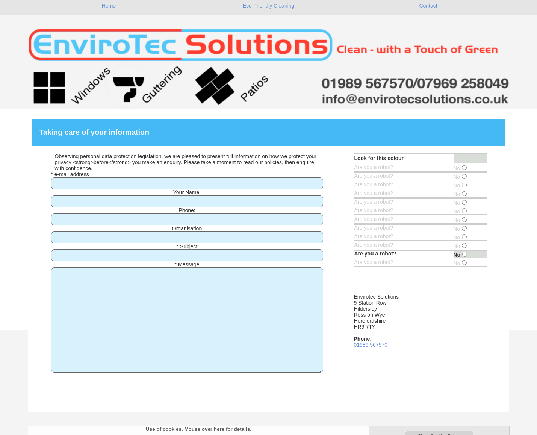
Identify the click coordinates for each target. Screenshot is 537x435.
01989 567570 (371, 345)
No (460, 168)
